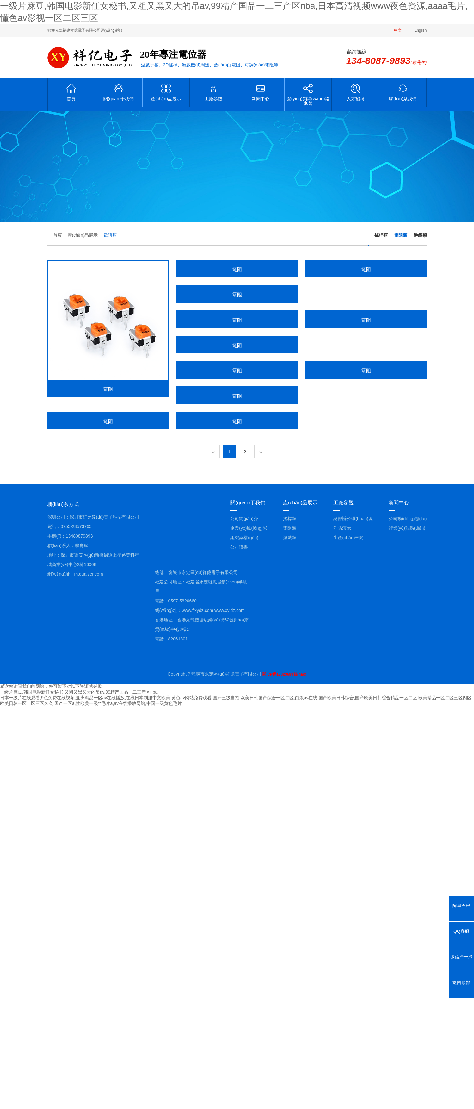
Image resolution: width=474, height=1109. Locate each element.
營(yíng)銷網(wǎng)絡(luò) (308, 95)
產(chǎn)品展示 (166, 92)
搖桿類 (381, 235)
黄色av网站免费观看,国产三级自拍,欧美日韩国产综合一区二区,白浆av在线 (244, 1100)
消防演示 (342, 930)
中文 (398, 30)
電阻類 (110, 235)
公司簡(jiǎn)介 (244, 921)
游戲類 (420, 235)
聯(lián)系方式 (63, 906)
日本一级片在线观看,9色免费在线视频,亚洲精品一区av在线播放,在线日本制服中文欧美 (85, 1100)
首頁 (71, 92)
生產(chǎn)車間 (348, 940)
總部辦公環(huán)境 (352, 921)
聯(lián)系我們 (402, 92)
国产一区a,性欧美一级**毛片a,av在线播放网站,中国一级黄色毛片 (118, 1105)
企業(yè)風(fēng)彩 (248, 930)
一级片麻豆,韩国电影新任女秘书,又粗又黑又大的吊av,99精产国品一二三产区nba (78, 1094)
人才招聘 (355, 92)
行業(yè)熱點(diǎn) (407, 930)
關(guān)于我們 (118, 92)
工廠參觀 (213, 92)
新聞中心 (260, 92)
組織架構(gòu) (244, 940)
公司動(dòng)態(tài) (408, 921)
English (420, 30)
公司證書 (239, 949)
